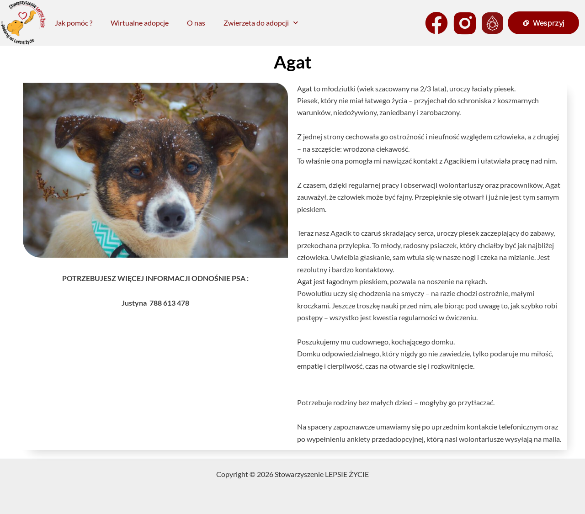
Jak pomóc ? (73, 22)
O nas (196, 22)
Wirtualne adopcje (140, 22)
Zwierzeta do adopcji (260, 23)
